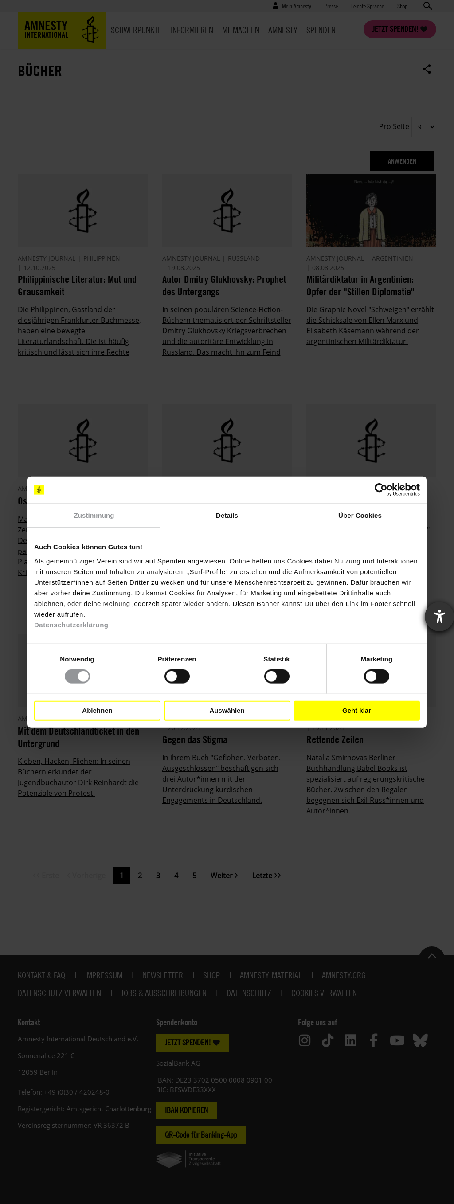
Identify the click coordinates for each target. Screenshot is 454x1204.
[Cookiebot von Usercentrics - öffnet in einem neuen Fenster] (381, 489)
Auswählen (226, 710)
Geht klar (356, 710)
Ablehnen (97, 710)
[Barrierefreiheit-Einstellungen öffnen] (439, 616)
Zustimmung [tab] (94, 515)
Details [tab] (227, 515)
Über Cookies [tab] (360, 515)
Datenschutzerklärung (71, 624)
